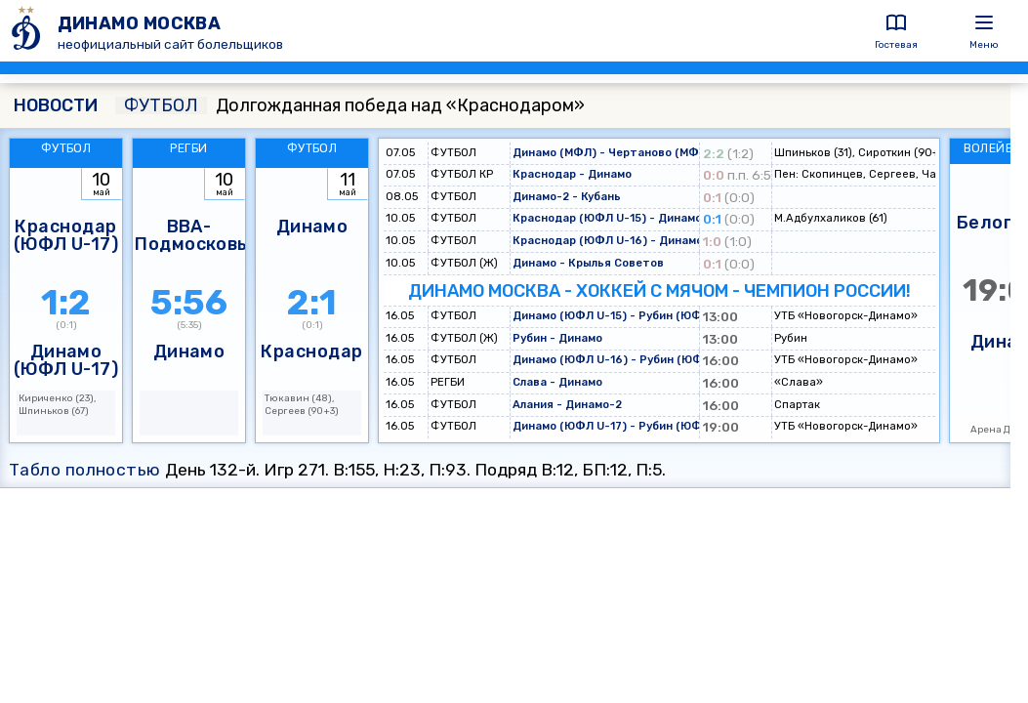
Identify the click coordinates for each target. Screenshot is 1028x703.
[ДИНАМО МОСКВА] (29, 31)
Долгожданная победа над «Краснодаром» (350, 105)
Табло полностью (85, 469)
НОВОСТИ (56, 105)
